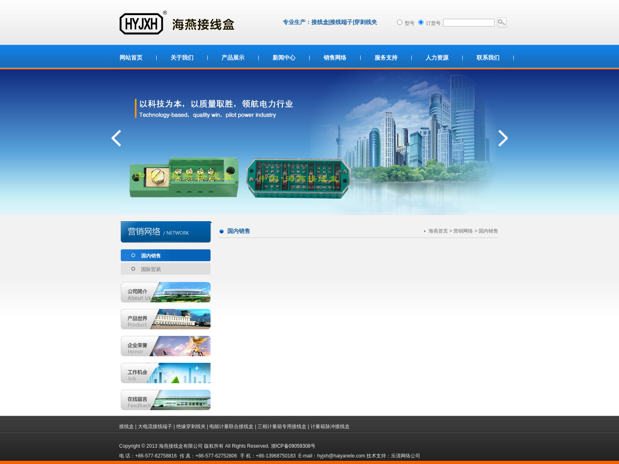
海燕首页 (438, 231)
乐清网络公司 (405, 456)
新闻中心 (284, 57)
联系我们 (488, 57)
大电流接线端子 (155, 426)
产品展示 (233, 57)
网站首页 (131, 57)
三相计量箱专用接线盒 (281, 426)
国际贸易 (151, 269)
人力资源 (437, 57)
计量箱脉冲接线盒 (330, 426)
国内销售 (151, 256)
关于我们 (182, 57)
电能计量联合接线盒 (231, 426)
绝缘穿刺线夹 (191, 426)
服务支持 (386, 57)
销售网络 (335, 57)
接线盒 (126, 426)
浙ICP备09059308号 (293, 446)
